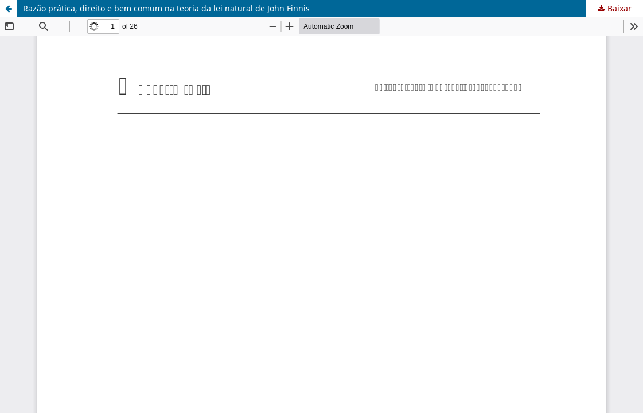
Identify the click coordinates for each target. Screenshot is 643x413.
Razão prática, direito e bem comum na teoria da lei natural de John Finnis (166, 8)
